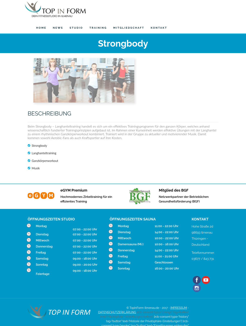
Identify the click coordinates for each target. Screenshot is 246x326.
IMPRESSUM (178, 292)
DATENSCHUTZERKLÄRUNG (117, 297)
